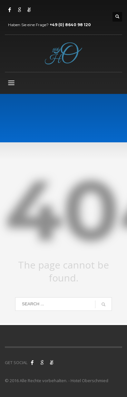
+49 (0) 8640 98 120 (70, 24)
